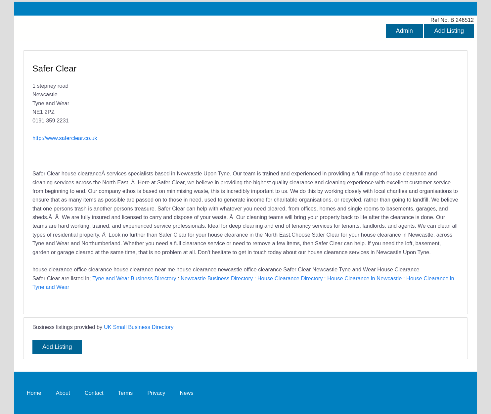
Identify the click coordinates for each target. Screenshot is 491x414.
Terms (125, 392)
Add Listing (449, 30)
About (63, 392)
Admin (404, 30)
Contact (94, 392)
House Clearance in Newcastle (364, 278)
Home (34, 392)
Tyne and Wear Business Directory (134, 278)
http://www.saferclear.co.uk (64, 138)
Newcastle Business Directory (217, 278)
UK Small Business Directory (139, 327)
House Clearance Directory (290, 278)
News (186, 392)
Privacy (156, 392)
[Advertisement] (349, 111)
